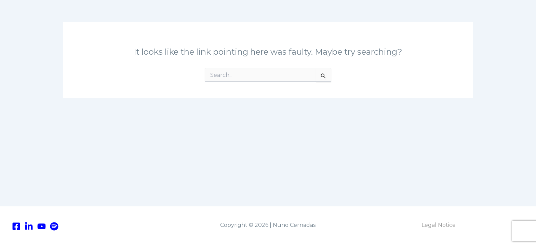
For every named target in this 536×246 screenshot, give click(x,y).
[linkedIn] (29, 226)
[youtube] (41, 226)
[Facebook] (16, 226)
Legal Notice (438, 225)
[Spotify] (54, 226)
